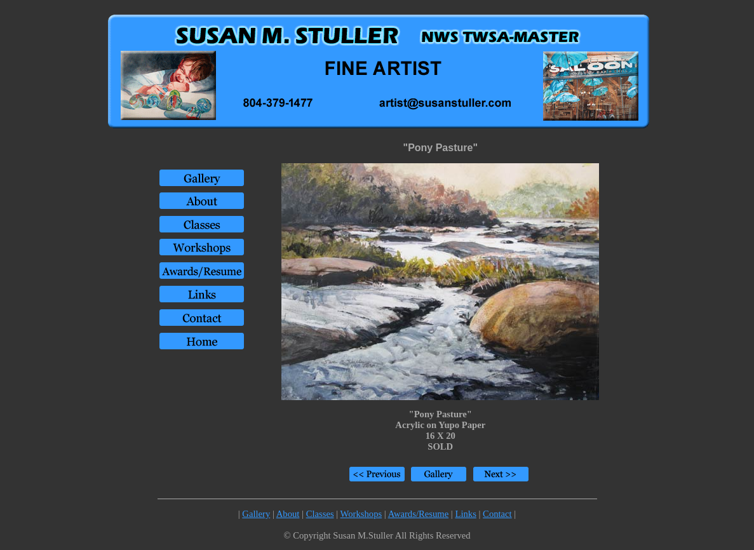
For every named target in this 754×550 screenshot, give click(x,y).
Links (465, 514)
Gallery (256, 514)
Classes (320, 514)
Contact (497, 514)
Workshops (361, 514)
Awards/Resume (418, 514)
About (288, 514)
